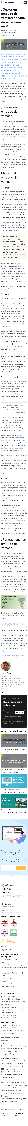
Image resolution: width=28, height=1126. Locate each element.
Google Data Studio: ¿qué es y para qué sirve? (13, 750)
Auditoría (21, 868)
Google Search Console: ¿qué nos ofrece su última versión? (12, 771)
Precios (3, 1043)
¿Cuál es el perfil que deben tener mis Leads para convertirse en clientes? (13, 407)
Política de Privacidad (5, 1114)
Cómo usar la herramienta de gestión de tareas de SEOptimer (13, 1100)
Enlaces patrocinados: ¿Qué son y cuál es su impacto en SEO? (14, 1086)
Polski (18, 1051)
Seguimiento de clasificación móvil (13, 1010)
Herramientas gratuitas (8, 1007)
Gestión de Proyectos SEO (10, 1015)
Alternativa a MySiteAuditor (10, 1025)
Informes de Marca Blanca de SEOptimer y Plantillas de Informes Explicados (12, 1093)
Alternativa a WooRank (9, 1033)
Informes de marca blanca (9, 986)
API (2, 989)
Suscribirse (19, 712)
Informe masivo (6, 962)
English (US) (10, 1046)
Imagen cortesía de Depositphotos (12, 656)
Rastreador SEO (6, 984)
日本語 (9, 1051)
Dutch (13, 1051)
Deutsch (22, 1046)
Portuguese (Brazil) (7, 1054)
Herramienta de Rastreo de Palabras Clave (13, 974)
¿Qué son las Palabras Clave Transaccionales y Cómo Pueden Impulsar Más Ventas (12, 1074)
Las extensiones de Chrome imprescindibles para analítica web (12, 791)
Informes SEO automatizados (11, 999)
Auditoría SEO (6, 981)
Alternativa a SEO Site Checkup (11, 1030)
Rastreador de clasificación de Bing (13, 1002)
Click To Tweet (20, 412)
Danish (16, 1046)
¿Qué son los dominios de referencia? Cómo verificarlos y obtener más (13, 1062)
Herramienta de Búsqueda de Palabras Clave (14, 969)
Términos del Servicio (19, 1114)
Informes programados (8, 1012)
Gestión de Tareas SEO (8, 1018)
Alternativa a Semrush (8, 1028)
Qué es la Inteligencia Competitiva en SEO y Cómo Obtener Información (13, 1081)
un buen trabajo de (19, 202)
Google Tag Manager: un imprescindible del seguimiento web (13, 811)
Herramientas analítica (9, 33)
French (9, 1049)
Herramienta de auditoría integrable (13, 965)
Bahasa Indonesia (18, 1049)
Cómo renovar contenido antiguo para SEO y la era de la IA (14, 1067)
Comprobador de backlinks (10, 959)
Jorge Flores (13, 30)
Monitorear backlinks (8, 978)
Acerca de (4, 1041)
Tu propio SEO (6, 1004)
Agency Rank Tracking (8, 996)
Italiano (3, 1051)
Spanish (3, 1049)
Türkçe (17, 1054)
